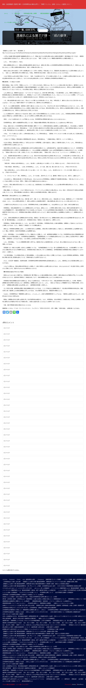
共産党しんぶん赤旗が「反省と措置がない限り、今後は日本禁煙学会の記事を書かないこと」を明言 (29, 596)
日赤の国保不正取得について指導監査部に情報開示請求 (65, 612)
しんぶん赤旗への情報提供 (9, 592)
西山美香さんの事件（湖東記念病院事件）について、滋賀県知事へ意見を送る (23, 627)
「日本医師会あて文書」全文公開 (11, 581)
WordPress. (80, 684)
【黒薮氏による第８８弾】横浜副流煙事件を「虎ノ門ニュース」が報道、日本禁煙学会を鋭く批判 (28, 586)
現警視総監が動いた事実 (52, 679)
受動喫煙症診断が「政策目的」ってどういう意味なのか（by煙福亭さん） (52, 601)
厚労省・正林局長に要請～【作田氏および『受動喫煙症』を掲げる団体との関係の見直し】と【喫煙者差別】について (34, 599)
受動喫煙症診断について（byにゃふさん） (14, 603)
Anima (74, 684)
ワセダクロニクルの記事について (28, 592)
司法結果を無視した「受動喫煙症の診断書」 (40, 603)
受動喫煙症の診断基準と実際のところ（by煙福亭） (16, 601)
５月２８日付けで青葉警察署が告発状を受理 (69, 586)
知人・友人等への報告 (8, 625)
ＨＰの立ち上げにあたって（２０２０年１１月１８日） (17, 588)
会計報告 (80, 679)
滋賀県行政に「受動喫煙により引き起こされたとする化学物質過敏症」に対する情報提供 (26, 620)
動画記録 (74, 679)
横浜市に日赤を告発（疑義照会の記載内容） (25, 618)
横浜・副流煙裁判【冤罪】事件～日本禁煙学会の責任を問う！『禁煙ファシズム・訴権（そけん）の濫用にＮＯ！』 (39, 4)
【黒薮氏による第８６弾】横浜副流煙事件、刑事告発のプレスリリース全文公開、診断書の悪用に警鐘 (49, 581)
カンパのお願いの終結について (11, 681)
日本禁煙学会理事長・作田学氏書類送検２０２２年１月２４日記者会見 (66, 609)
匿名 (11, 328)
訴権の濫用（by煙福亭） (53, 627)
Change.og (41, 579)
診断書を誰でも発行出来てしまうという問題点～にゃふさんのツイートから (23, 629)
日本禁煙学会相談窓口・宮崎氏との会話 (13, 612)
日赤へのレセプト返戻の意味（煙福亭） (13, 614)
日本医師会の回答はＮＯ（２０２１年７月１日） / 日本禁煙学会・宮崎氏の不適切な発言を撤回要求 (29, 607)
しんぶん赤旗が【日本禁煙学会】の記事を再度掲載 (72, 590)
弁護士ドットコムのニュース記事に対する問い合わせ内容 (18, 605)
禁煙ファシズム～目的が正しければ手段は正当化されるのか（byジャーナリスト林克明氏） (41, 625)
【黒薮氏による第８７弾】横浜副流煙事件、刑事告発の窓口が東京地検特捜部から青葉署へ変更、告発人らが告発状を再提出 (36, 583)
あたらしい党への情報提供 (42, 588)
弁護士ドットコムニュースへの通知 (63, 603)
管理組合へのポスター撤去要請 (77, 625)
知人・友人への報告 (29, 622)
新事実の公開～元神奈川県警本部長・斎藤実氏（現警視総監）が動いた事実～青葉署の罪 (60, 605)
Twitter (18, 579)
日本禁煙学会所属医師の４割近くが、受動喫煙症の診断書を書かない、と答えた (24, 609)
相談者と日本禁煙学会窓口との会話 (12, 622)
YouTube (4, 579)
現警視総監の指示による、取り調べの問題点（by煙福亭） (68, 620)
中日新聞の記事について (46, 592)
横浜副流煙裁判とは (28, 681)
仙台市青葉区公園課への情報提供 (64, 592)
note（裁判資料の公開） (29, 579)
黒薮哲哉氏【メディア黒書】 (53, 579)
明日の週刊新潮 (6, 618)
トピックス (43, 30)
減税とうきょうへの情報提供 (46, 618)
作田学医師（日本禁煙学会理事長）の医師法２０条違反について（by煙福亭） (23, 594)
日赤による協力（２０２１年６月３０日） (37, 612)
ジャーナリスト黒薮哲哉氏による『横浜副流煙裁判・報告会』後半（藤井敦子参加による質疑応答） (29, 590)
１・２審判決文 (65, 679)
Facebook (12, 579)
